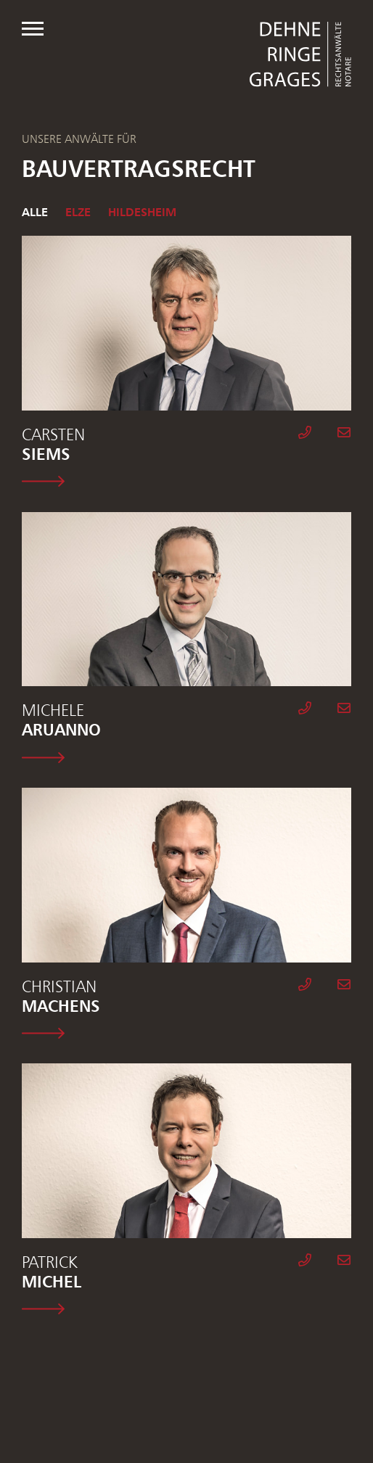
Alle (35, 212)
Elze (78, 212)
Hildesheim (142, 212)
